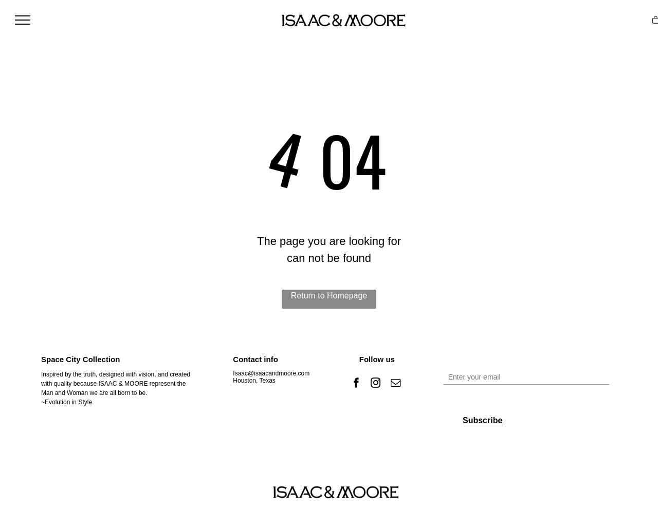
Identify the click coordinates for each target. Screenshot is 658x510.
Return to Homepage (329, 295)
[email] (395, 384)
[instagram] (375, 384)
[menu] (22, 20)
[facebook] (356, 384)
